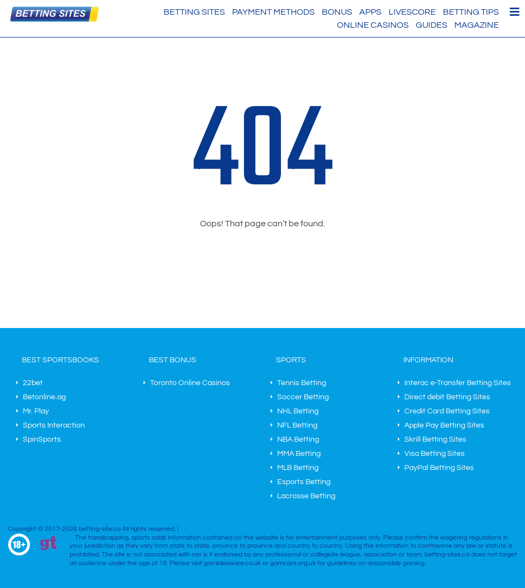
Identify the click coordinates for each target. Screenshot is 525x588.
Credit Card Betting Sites (447, 411)
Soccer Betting (303, 397)
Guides (431, 25)
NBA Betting (298, 439)
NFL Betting (297, 425)
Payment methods (273, 12)
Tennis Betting (301, 383)
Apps (370, 12)
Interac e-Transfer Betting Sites (457, 383)
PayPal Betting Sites (439, 468)
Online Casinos (373, 25)
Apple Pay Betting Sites (444, 425)
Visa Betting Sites (434, 453)
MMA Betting (299, 453)
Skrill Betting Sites (435, 439)
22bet (33, 383)
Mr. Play (36, 411)
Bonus (337, 12)
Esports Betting (303, 482)
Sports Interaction (54, 425)
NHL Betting (297, 411)
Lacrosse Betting (306, 496)
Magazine (476, 25)
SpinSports (42, 439)
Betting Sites (194, 12)
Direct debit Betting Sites (447, 397)
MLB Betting (297, 468)
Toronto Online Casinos (190, 383)
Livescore (412, 12)
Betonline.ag (44, 397)
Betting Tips (471, 12)
